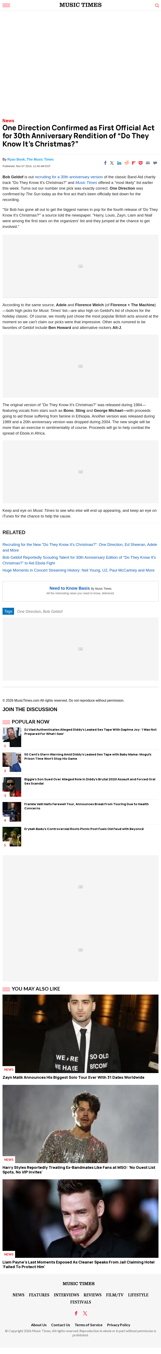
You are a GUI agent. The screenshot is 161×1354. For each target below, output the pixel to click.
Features (39, 1294)
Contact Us (60, 1325)
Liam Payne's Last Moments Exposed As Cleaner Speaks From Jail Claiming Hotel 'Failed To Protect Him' (79, 1264)
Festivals (80, 1302)
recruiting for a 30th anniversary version (69, 177)
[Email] (147, 163)
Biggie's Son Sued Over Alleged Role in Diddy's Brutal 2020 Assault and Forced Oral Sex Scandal (89, 781)
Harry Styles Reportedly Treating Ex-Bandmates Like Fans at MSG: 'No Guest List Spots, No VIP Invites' (79, 1170)
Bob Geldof (52, 611)
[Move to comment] (155, 163)
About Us (39, 1325)
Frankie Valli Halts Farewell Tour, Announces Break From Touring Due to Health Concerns (86, 806)
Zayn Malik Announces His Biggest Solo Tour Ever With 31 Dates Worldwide (73, 1077)
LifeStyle (138, 1294)
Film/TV (114, 1294)
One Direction (29, 611)
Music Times (86, 182)
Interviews (66, 1294)
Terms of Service (89, 1325)
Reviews (92, 1294)
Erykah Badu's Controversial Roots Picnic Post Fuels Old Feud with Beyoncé (84, 829)
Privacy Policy (118, 1325)
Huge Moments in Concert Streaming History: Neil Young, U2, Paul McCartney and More (79, 570)
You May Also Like (36, 989)
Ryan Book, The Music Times (30, 159)
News (8, 121)
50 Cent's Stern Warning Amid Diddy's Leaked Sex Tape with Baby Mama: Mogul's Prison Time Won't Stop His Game (87, 756)
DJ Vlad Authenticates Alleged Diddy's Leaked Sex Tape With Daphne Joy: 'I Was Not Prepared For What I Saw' (90, 731)
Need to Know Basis (69, 588)
